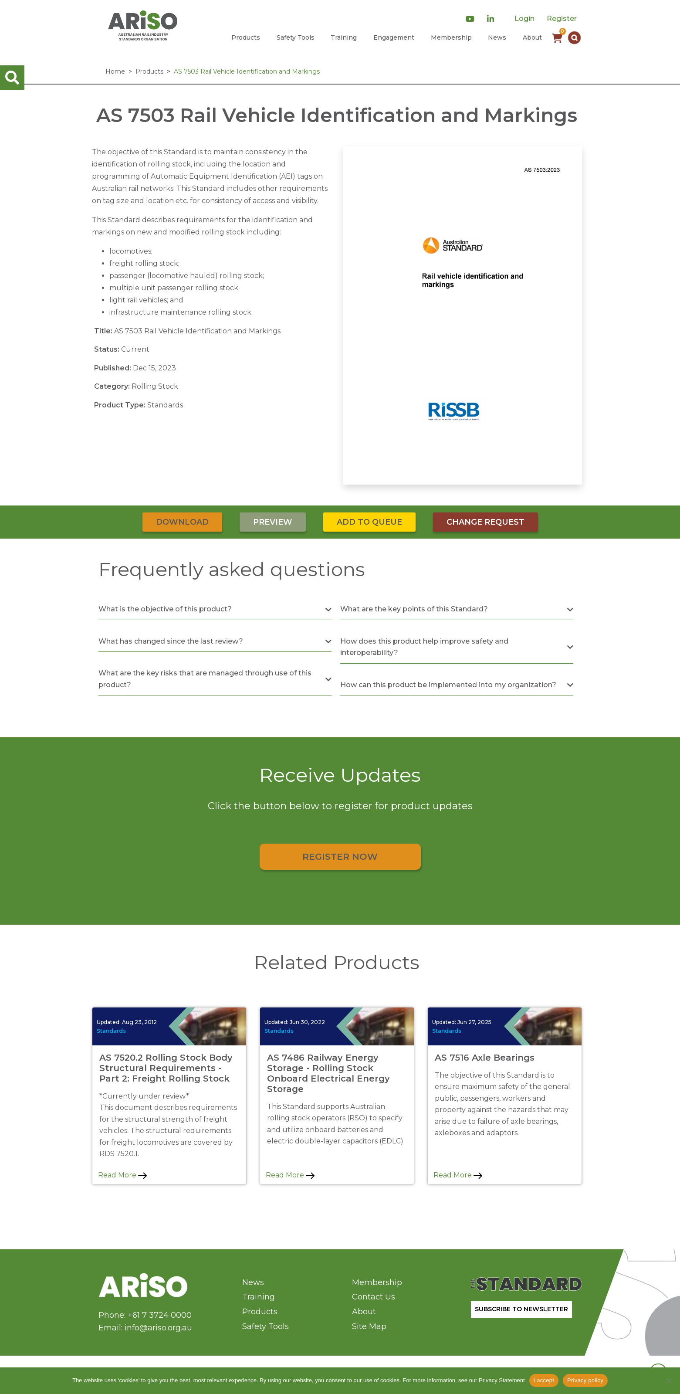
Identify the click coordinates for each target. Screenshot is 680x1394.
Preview (272, 522)
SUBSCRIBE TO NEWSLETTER (521, 1309)
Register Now (340, 856)
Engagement (393, 37)
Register (562, 18)
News (497, 37)
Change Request (485, 522)
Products (245, 37)
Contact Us (373, 1297)
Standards (111, 1031)
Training (344, 37)
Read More (122, 1175)
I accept (544, 1380)
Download (182, 522)
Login (524, 18)
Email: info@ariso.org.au (145, 1328)
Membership (451, 37)
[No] (669, 1380)
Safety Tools (296, 37)
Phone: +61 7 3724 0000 (145, 1315)
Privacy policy (585, 1380)
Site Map (369, 1326)
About (532, 37)
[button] (574, 37)
